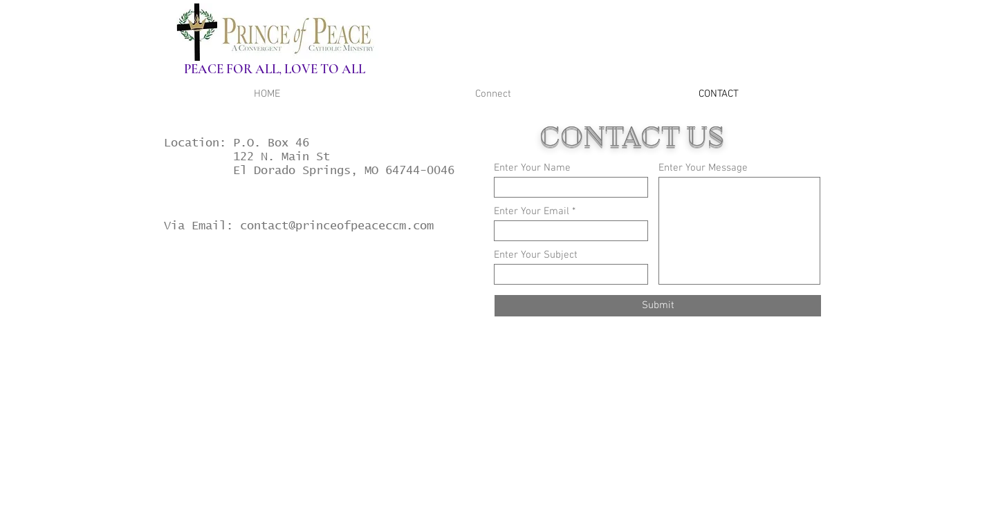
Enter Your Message (703, 168)
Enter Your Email (531, 212)
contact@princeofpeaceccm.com (337, 234)
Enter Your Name (532, 168)
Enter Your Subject (536, 255)
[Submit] (658, 305)
